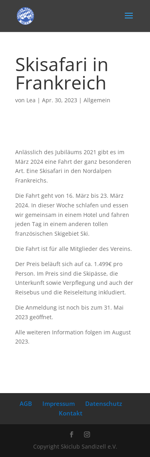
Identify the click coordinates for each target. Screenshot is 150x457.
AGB (26, 403)
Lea (31, 100)
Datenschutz (103, 403)
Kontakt (70, 413)
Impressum (58, 403)
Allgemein (97, 100)
